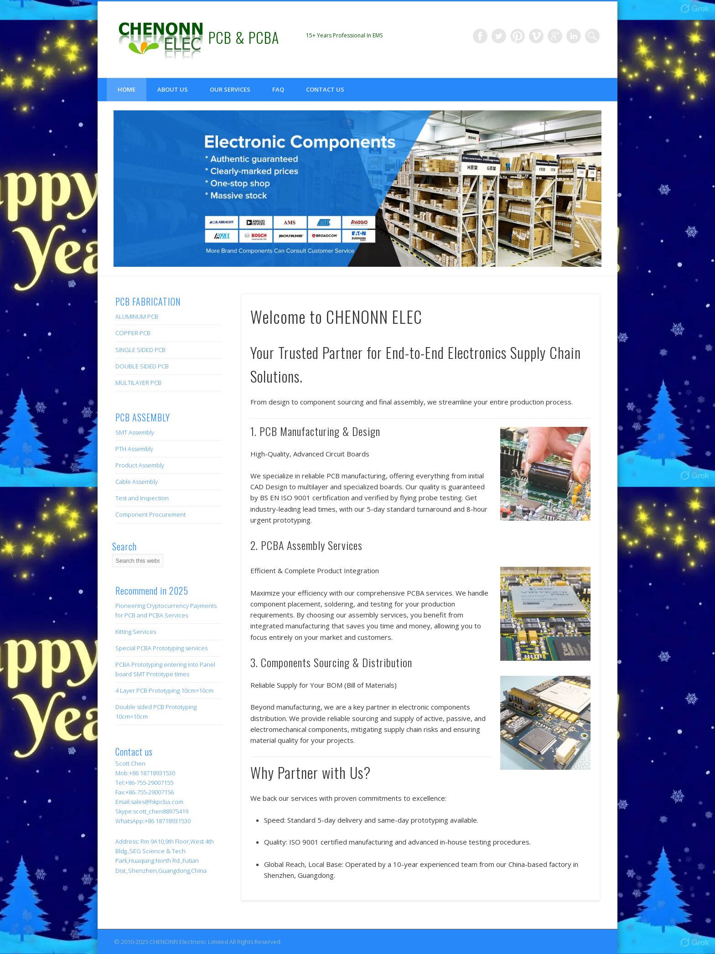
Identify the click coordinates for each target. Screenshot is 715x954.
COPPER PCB (132, 333)
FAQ (278, 89)
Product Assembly (139, 465)
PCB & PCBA (243, 37)
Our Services (230, 89)
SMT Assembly (134, 432)
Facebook (480, 36)
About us (172, 89)
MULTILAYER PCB (138, 382)
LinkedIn (573, 36)
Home (126, 89)
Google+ (555, 36)
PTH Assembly (134, 449)
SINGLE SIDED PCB (140, 350)
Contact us (325, 89)
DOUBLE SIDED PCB (142, 366)
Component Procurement (150, 514)
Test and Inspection (142, 498)
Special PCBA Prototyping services (161, 648)
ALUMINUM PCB (136, 316)
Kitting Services (135, 631)
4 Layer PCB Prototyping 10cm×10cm (164, 690)
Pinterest (517, 36)
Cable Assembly (136, 481)
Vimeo (536, 36)
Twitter (499, 36)
